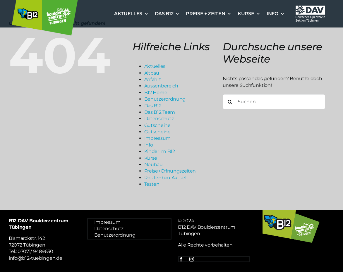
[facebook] (181, 259)
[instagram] (191, 259)
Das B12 (153, 106)
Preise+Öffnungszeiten (170, 171)
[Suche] (230, 101)
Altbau (151, 73)
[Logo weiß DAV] (310, 6)
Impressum (157, 138)
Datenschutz (159, 118)
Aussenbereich (161, 86)
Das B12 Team (159, 112)
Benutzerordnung (165, 99)
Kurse (150, 158)
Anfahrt (152, 79)
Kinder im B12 (159, 151)
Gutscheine (157, 125)
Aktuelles (154, 66)
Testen (152, 184)
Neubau (153, 164)
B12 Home (155, 92)
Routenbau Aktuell (166, 177)
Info (148, 145)
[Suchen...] (274, 101)
